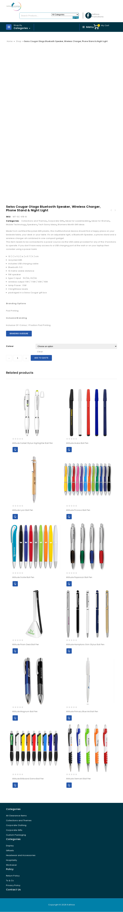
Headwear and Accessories (21, 855)
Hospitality (11, 860)
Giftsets (10, 850)
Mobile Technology (16, 224)
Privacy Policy (13, 885)
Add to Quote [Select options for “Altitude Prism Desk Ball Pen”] (15, 651)
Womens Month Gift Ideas (71, 224)
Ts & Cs (10, 880)
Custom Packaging (16, 835)
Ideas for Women (100, 221)
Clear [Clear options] (40, 351)
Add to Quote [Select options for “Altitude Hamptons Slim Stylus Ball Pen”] (69, 651)
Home (10, 41)
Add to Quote (41, 358)
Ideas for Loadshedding (77, 221)
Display (10, 845)
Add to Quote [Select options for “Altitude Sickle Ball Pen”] (15, 584)
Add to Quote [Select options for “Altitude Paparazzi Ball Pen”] (69, 584)
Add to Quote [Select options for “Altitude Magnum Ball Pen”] (15, 718)
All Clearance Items (16, 815)
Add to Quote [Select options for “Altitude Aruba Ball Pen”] (69, 449)
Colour (10, 346)
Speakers (32, 224)
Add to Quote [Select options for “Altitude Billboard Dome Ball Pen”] (15, 785)
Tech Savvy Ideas (47, 224)
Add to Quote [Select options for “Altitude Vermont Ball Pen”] (69, 785)
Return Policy (13, 875)
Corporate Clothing (16, 825)
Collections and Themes (34, 221)
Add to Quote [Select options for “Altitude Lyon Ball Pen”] (15, 516)
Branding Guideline (19, 333)
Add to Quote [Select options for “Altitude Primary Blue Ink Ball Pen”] (69, 718)
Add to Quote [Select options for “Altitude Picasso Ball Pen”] (69, 516)
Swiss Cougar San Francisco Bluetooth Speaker (115, 210)
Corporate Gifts (56, 221)
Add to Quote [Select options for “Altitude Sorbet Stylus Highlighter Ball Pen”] (15, 449)
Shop (18, 41)
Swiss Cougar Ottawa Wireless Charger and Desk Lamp (111, 210)
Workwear (11, 865)
